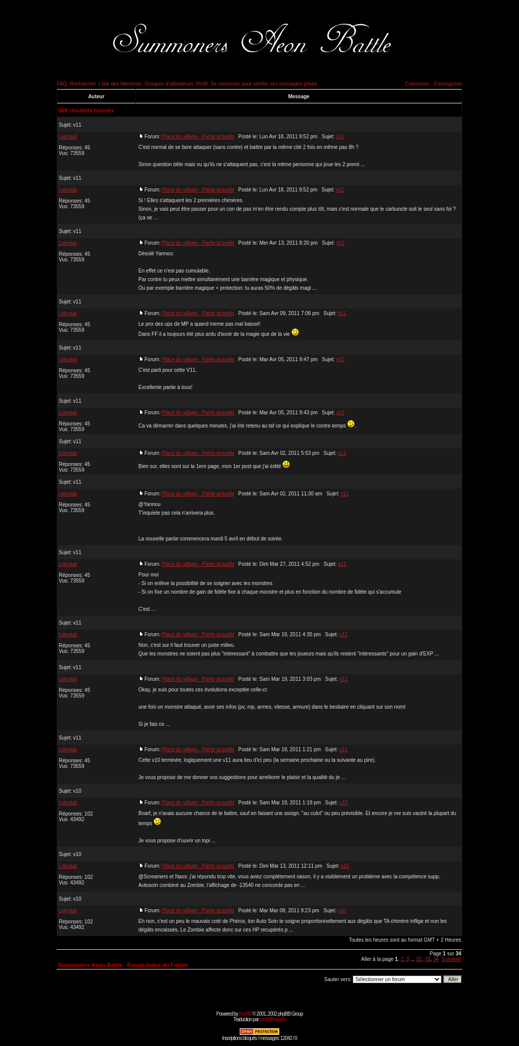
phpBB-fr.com (273, 1019)
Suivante (451, 959)
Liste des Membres (120, 84)
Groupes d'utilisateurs (168, 84)
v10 (77, 791)
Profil (202, 84)
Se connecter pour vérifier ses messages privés (263, 84)
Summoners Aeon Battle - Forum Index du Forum (123, 965)
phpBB (245, 1014)
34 (435, 959)
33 (427, 959)
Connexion (417, 84)
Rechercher (83, 84)
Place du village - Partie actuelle (198, 136)
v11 (77, 125)
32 (419, 959)
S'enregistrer (448, 84)
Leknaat (68, 136)
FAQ (62, 84)
